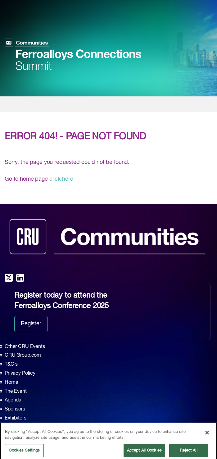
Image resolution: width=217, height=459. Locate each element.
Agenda (13, 400)
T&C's (11, 364)
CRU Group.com (23, 355)
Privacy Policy (20, 373)
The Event (16, 391)
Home (11, 382)
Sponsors (15, 409)
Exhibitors (15, 418)
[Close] (207, 435)
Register (31, 324)
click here (61, 179)
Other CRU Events (25, 346)
